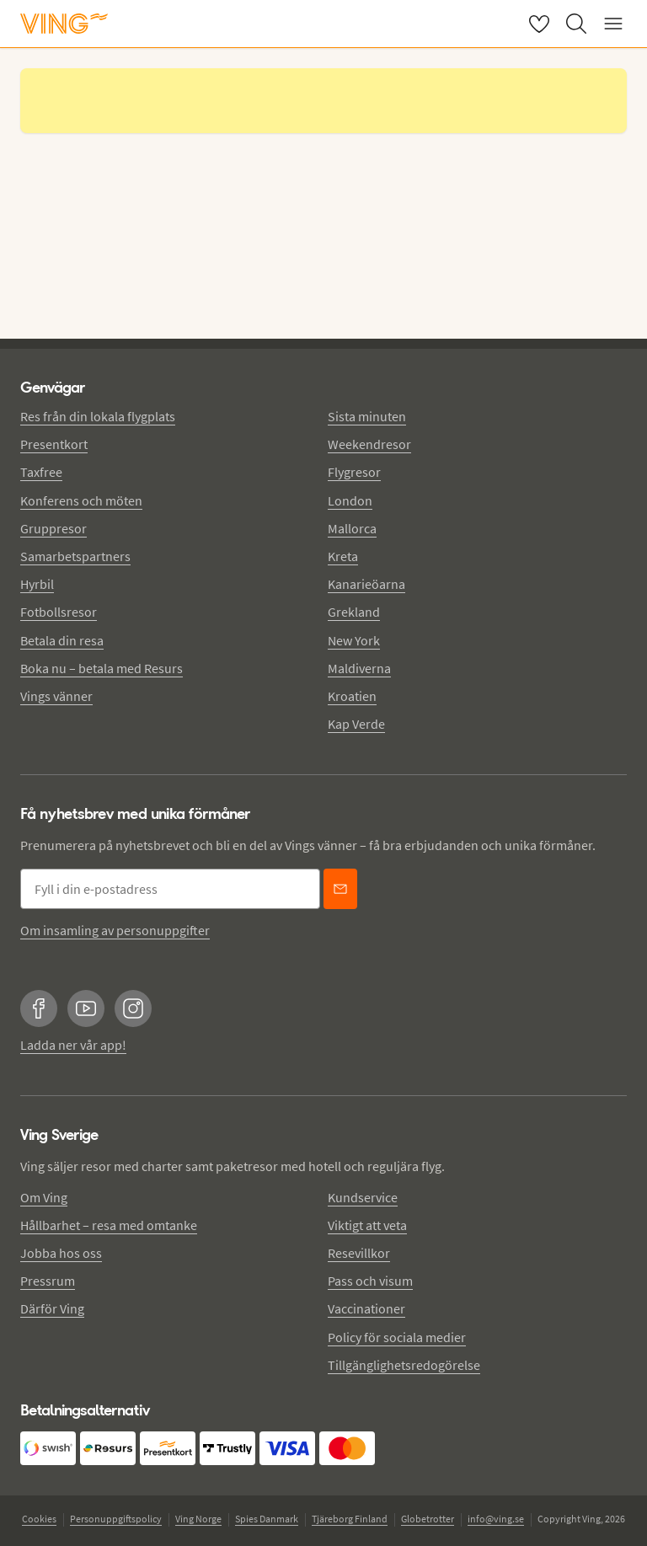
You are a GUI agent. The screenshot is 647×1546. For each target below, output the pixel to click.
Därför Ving (52, 1308)
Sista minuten (367, 416)
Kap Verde (356, 723)
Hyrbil (37, 583)
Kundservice (363, 1197)
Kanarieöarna (366, 583)
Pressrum (47, 1280)
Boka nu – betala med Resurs (101, 668)
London (350, 500)
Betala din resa (62, 640)
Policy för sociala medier (397, 1337)
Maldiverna (359, 668)
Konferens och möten (81, 500)
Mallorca (352, 528)
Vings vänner (56, 695)
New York (354, 640)
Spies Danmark (266, 1518)
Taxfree (41, 471)
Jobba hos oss (61, 1252)
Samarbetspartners (75, 556)
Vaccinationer (366, 1308)
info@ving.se (496, 1518)
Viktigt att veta (367, 1225)
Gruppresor (53, 528)
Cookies (39, 1518)
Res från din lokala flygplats (97, 416)
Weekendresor (369, 444)
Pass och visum (370, 1280)
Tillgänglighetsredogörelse (404, 1364)
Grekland (354, 611)
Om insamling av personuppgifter (115, 930)
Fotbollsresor (58, 611)
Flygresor (354, 471)
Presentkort (54, 444)
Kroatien (352, 695)
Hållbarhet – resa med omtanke (108, 1225)
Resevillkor (359, 1252)
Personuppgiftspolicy (116, 1518)
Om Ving (43, 1197)
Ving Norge (198, 1518)
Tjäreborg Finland (350, 1518)
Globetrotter (427, 1518)
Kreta (343, 556)
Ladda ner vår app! (73, 1044)
